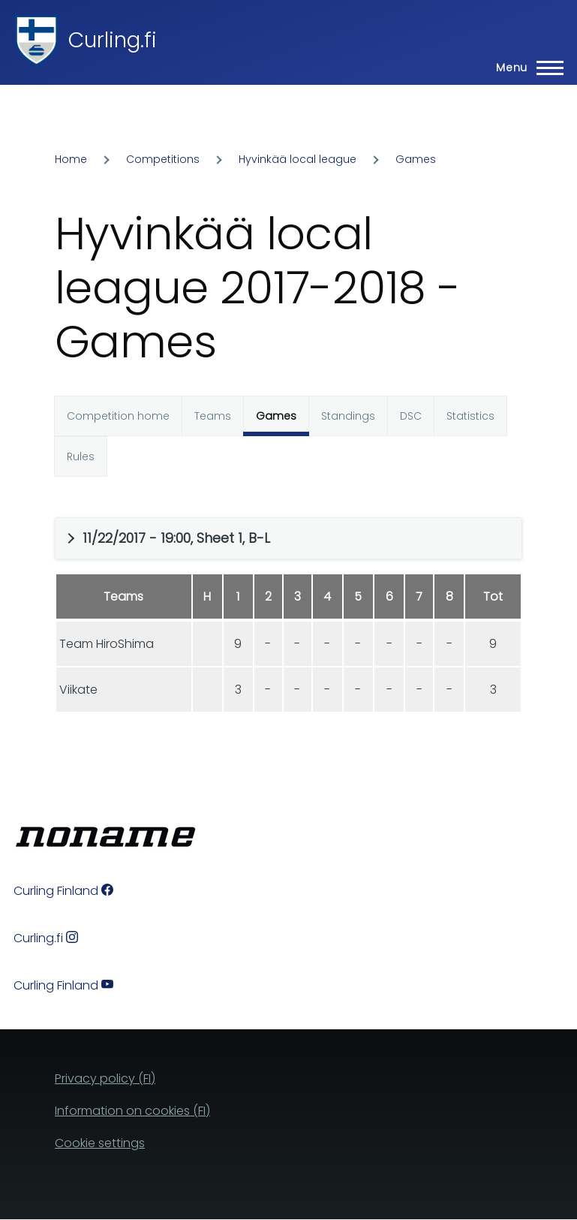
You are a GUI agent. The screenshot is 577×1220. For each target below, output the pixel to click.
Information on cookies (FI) (132, 1110)
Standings (348, 415)
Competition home (118, 415)
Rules (81, 456)
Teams (212, 415)
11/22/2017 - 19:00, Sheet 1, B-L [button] (176, 538)
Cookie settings (100, 1143)
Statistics (470, 415)
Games (415, 159)
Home (71, 159)
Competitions (163, 159)
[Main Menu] (525, 67)
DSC (411, 415)
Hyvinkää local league (297, 159)
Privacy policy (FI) (105, 1078)
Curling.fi (112, 40)
